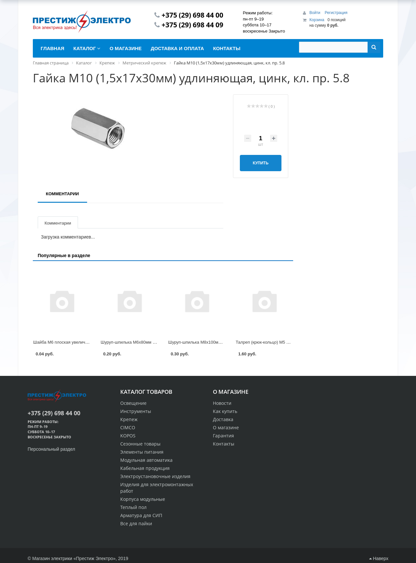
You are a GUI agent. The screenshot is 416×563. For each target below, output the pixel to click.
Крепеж (128, 419)
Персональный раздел (51, 449)
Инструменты (135, 411)
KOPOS (128, 436)
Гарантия (223, 436)
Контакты (223, 444)
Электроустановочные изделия (155, 476)
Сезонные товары (140, 444)
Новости (222, 403)
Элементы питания (141, 452)
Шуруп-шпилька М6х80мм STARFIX (135, 342)
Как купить (225, 411)
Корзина (316, 20)
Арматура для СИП (141, 515)
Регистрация (336, 12)
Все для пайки (136, 523)
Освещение (133, 403)
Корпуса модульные (142, 499)
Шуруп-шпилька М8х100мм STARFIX (204, 342)
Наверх (378, 558)
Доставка (223, 419)
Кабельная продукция (145, 468)
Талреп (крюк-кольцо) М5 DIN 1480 (270, 342)
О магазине (226, 427)
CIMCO (127, 427)
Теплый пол (133, 507)
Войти (315, 12)
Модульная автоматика (146, 460)
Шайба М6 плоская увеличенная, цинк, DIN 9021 (80, 342)
